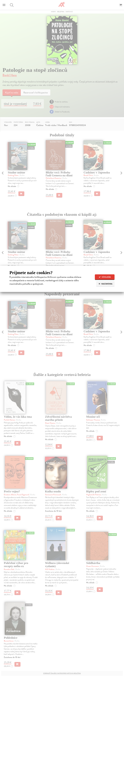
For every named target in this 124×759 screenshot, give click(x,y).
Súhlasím (105, 277)
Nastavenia (105, 283)
